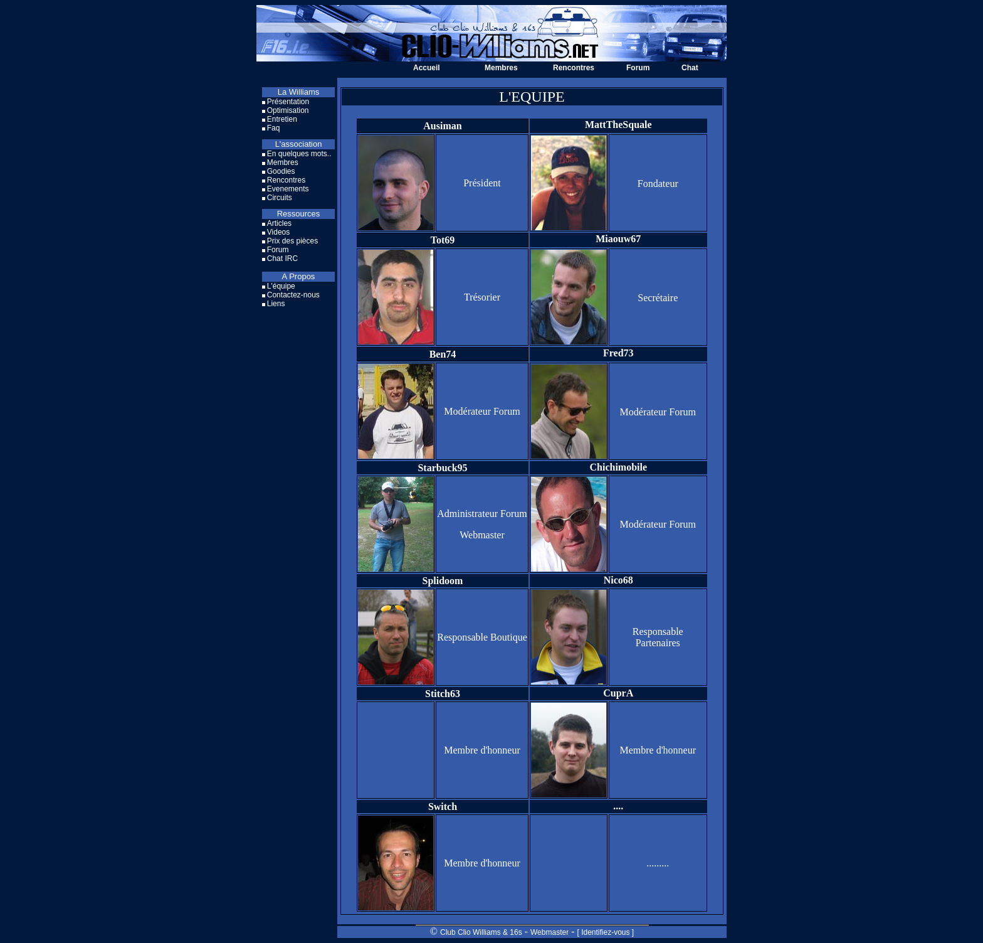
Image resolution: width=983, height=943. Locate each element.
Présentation (288, 101)
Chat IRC (282, 258)
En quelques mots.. (299, 153)
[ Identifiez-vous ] (605, 932)
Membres (501, 67)
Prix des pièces (292, 241)
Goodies (281, 171)
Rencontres (573, 67)
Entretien (282, 119)
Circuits (279, 197)
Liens (276, 303)
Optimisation (288, 110)
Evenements (288, 188)
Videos (278, 232)
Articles (279, 223)
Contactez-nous (293, 294)
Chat (689, 67)
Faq (273, 128)
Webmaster (549, 932)
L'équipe (281, 286)
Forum (637, 67)
